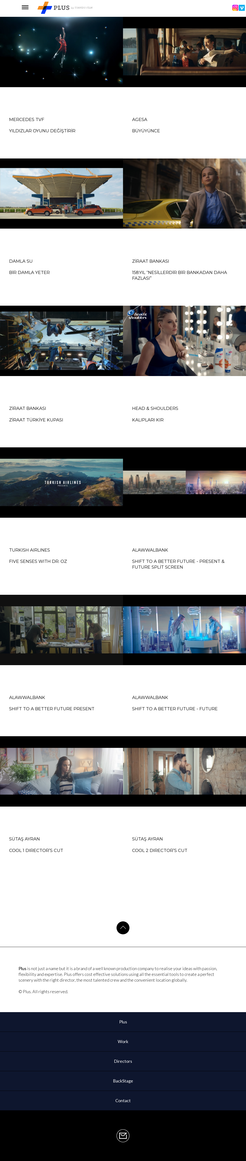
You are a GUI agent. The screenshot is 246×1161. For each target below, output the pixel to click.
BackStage (123, 1080)
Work (123, 1041)
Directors (123, 1061)
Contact (123, 1100)
